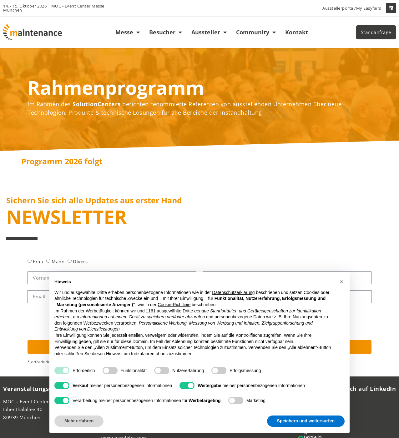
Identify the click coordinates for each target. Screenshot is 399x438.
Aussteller (209, 32)
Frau (38, 261)
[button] (341, 282)
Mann (58, 261)
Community (256, 32)
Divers (80, 261)
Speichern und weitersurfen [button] (306, 420)
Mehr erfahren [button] (78, 420)
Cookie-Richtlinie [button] (174, 304)
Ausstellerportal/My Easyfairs (351, 8)
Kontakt (296, 32)
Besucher (165, 32)
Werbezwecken (98, 323)
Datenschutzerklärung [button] (233, 292)
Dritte (188, 310)
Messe (127, 32)
